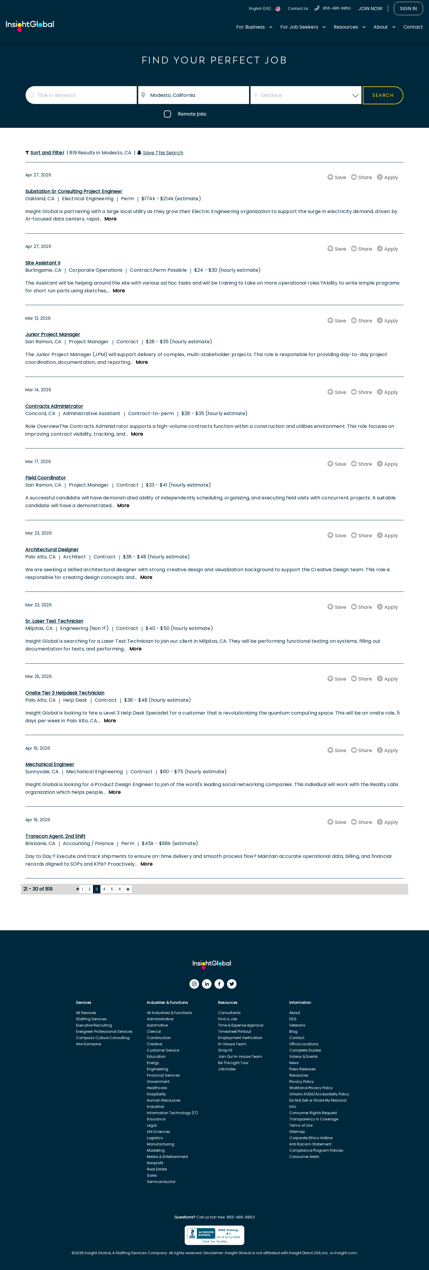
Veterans (297, 1025)
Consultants (229, 1012)
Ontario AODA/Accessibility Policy (319, 1094)
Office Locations (303, 1044)
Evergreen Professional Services (104, 1031)
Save (340, 177)
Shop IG (225, 1050)
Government (158, 1081)
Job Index (227, 1069)
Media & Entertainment (167, 1156)
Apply (391, 177)
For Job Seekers (299, 27)
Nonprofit (155, 1162)
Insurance (156, 1119)
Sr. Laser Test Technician (54, 621)
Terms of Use (301, 1125)
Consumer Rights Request (313, 1112)
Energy (153, 1062)
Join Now (370, 8)
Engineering (157, 1069)
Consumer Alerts (304, 1156)
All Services (86, 1012)
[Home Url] (30, 26)
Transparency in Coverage (313, 1119)
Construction (159, 1037)
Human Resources (164, 1100)
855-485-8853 (337, 8)
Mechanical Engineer (49, 764)
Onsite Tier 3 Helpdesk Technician (64, 693)
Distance (271, 95)
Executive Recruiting (94, 1025)
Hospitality (156, 1094)
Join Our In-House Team (240, 1056)
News (294, 1062)
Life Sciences (158, 1131)
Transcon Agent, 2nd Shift (55, 836)
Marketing (156, 1150)
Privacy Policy (301, 1081)
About (381, 27)
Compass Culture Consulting (103, 1037)
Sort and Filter (47, 152)
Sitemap (297, 1131)
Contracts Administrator (54, 406)
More (110, 218)
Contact (413, 27)
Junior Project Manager (52, 334)
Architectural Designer (52, 549)
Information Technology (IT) (172, 1112)
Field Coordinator (45, 477)
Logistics (155, 1137)
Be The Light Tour (233, 1062)
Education (156, 1056)
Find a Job (227, 1018)
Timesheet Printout (234, 1031)
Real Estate (157, 1169)
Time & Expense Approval (240, 1025)
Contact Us (298, 8)
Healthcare (157, 1087)
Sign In (408, 8)
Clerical (154, 1031)
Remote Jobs (192, 114)
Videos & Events (303, 1056)
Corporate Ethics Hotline (310, 1137)
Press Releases (302, 1069)
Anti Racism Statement (310, 1144)
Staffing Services (91, 1018)
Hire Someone (88, 1044)
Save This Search (163, 152)
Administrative (160, 1018)
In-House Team (232, 1044)
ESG (292, 1018)
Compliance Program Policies (316, 1150)
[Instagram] (195, 985)
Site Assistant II (42, 263)
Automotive (157, 1025)
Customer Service (163, 1050)
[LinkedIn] (208, 985)
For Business (250, 27)
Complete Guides (305, 1050)
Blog (293, 1031)
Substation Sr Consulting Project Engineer (73, 191)
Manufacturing (160, 1144)
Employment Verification (240, 1037)
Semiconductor (161, 1181)
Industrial (155, 1106)
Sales (152, 1175)
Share (365, 177)
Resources (346, 27)
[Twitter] (233, 985)
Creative (154, 1044)
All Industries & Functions (169, 1012)
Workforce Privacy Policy (311, 1087)
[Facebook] (220, 985)
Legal (152, 1125)
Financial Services (163, 1075)
